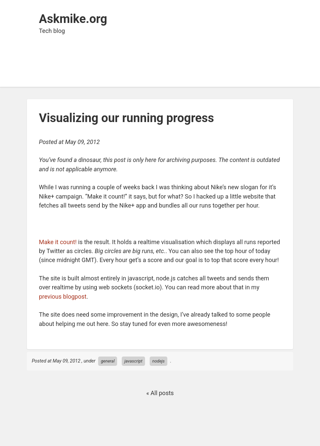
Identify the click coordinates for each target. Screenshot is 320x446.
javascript (133, 361)
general (107, 361)
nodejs (158, 361)
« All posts (160, 392)
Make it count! (58, 241)
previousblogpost (62, 296)
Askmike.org (73, 19)
